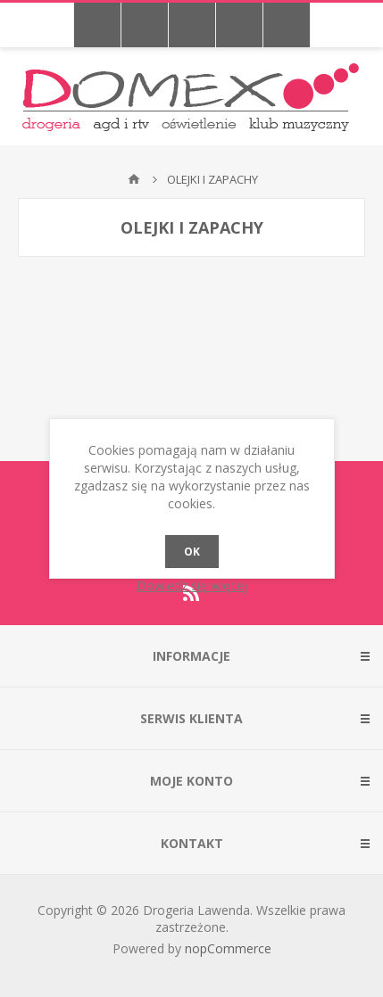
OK (192, 551)
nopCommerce (228, 948)
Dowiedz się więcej (192, 585)
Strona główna (134, 179)
